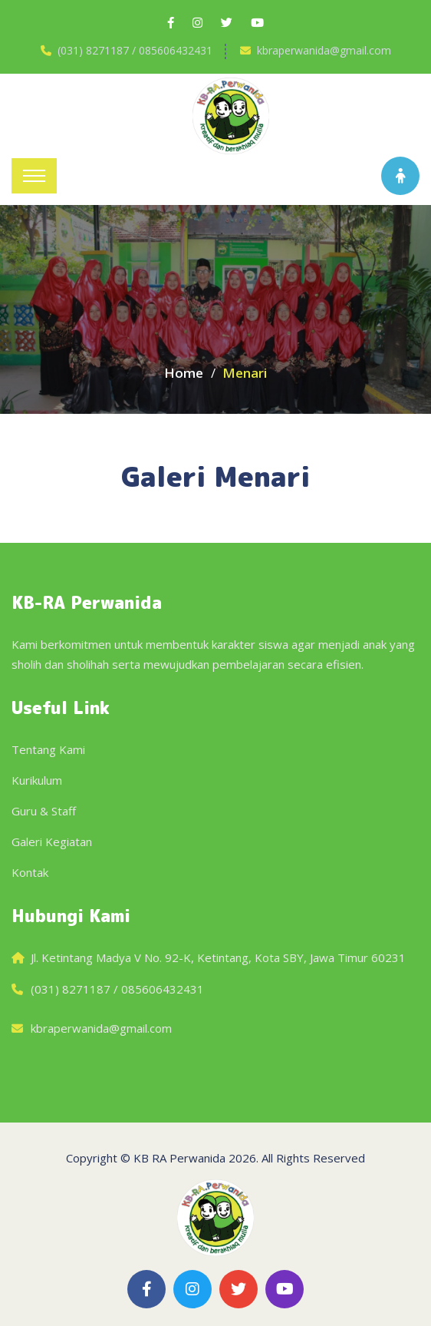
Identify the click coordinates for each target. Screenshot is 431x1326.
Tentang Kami (48, 749)
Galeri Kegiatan (52, 841)
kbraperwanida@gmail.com (324, 50)
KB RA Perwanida (179, 1158)
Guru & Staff (44, 810)
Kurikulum (37, 780)
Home (183, 373)
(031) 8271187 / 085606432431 (135, 50)
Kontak (30, 872)
